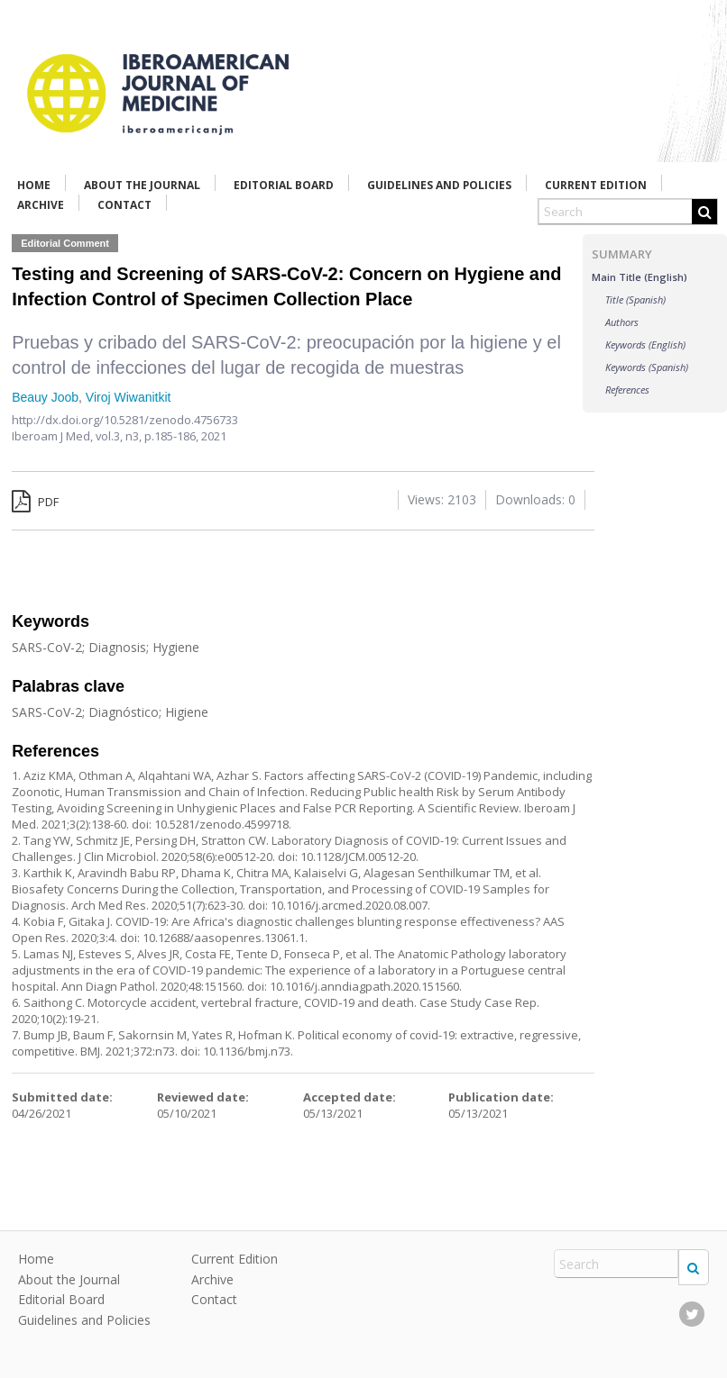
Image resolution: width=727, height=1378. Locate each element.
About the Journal (142, 185)
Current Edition (596, 185)
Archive (40, 205)
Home (34, 185)
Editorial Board (284, 185)
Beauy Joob (45, 397)
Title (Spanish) (635, 299)
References (627, 389)
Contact (124, 205)
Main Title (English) (639, 277)
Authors (622, 322)
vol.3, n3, (120, 436)
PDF (35, 502)
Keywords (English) (645, 344)
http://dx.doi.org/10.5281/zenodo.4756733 (125, 420)
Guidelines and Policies (439, 185)
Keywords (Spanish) (646, 367)
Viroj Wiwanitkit (128, 397)
